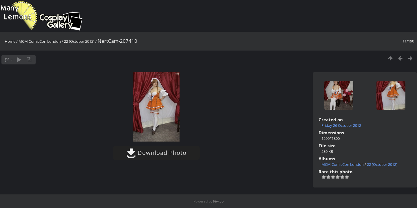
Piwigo (218, 201)
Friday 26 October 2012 (341, 125)
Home (10, 41)
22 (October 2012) (79, 41)
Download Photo (156, 153)
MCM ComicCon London (40, 41)
